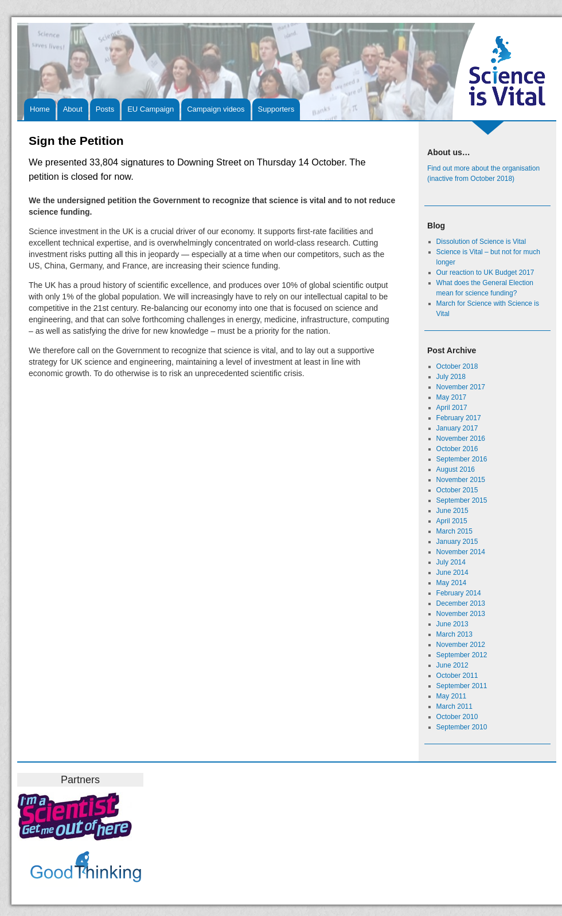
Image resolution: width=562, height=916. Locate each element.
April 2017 (451, 408)
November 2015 (460, 480)
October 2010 (457, 717)
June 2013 (452, 624)
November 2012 (460, 645)
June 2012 (452, 665)
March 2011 (454, 706)
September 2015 (461, 500)
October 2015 (457, 490)
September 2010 (461, 727)
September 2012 (461, 655)
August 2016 (455, 469)
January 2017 (457, 428)
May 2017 (451, 397)
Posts (105, 109)
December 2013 (460, 603)
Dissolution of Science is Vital (481, 242)
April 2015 (451, 521)
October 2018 (457, 366)
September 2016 (461, 459)
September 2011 (461, 686)
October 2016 (457, 449)
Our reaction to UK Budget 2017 (485, 273)
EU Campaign (150, 109)
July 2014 (451, 562)
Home (40, 109)
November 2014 (460, 552)
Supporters (276, 109)
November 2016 (460, 439)
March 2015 (454, 531)
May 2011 (451, 696)
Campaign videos (215, 109)
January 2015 (457, 542)
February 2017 (458, 418)
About (73, 109)
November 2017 (460, 387)
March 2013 (454, 634)
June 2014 (452, 572)
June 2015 (452, 511)
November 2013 (460, 614)
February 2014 (458, 593)
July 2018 (451, 377)
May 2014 (451, 583)
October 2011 (457, 676)
